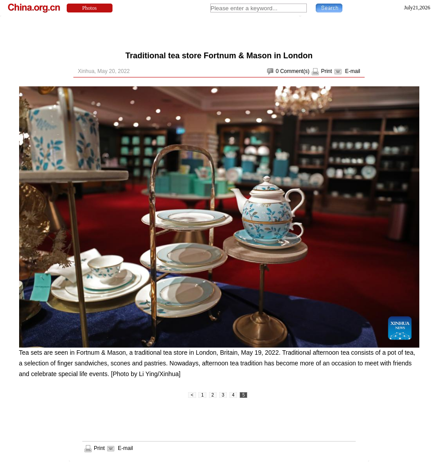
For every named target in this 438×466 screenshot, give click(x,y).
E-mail (352, 71)
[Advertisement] (219, 31)
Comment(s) (294, 71)
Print (326, 71)
